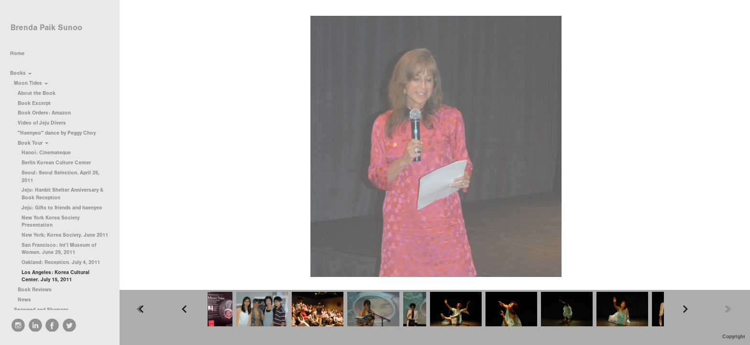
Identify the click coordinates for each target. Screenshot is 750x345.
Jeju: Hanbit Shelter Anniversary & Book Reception (62, 194)
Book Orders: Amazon (44, 113)
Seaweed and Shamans (45, 310)
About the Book (36, 93)
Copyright (733, 337)
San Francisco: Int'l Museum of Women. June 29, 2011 (59, 249)
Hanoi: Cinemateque (46, 153)
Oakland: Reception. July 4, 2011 (61, 262)
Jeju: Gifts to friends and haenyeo (62, 208)
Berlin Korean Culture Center (56, 163)
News (24, 300)
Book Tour (33, 143)
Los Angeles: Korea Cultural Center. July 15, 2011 (55, 276)
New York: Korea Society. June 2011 (65, 235)
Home (17, 53)
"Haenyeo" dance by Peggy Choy (57, 133)
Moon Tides (31, 83)
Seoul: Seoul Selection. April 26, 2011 (60, 177)
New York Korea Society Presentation (50, 222)
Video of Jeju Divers (42, 123)
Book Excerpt (34, 103)
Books (21, 73)
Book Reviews (38, 290)
